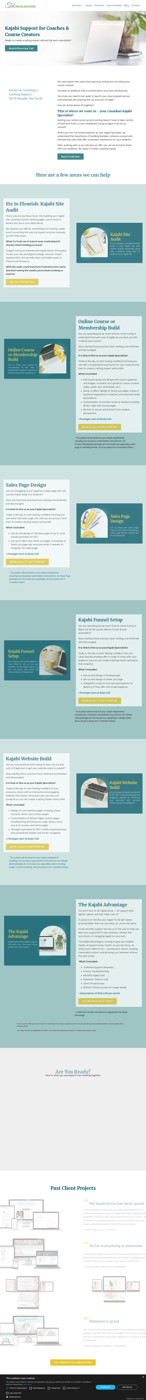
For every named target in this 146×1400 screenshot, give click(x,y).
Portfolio (99, 5)
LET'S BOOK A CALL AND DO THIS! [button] (73, 1363)
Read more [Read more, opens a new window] (27, 1384)
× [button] (143, 1377)
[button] (49, 1397)
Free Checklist (114, 5)
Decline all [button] (127, 1387)
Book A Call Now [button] (70, 157)
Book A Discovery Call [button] (21, 48)
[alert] (73, 1387)
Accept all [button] (105, 1387)
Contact (135, 5)
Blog (126, 5)
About (89, 5)
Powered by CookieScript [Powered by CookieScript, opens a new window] (135, 1399)
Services (77, 5)
